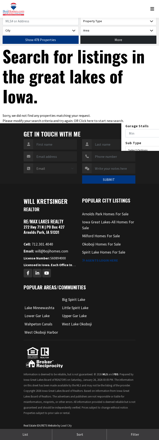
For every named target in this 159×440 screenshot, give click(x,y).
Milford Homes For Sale (101, 236)
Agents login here (100, 260)
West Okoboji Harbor (41, 332)
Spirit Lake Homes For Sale (103, 252)
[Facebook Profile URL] (28, 273)
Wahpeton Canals (38, 324)
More (118, 40)
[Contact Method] (55, 168)
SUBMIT (109, 179)
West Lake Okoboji (77, 324)
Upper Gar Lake (74, 315)
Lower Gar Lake (37, 315)
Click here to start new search (101, 121)
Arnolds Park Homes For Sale (105, 214)
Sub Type (133, 143)
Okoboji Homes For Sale (101, 244)
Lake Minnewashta (39, 307)
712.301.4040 (38, 244)
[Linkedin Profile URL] (37, 273)
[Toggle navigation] (153, 9)
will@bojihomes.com (46, 251)
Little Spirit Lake (75, 307)
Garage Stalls (137, 126)
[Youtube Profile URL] (46, 273)
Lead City (66, 425)
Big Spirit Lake (73, 299)
